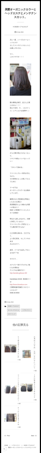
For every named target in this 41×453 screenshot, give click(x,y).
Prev (7, 435)
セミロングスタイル (13, 310)
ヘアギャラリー (26, 310)
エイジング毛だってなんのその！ (18, 388)
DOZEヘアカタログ (21, 27)
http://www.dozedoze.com (18, 284)
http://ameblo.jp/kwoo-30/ (18, 273)
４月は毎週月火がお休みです (34, 386)
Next (34, 435)
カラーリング (11, 314)
